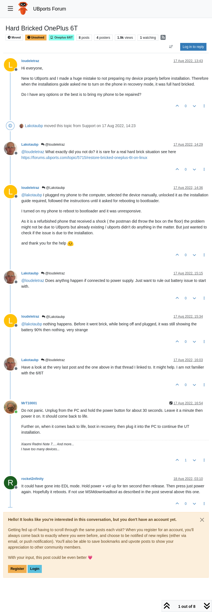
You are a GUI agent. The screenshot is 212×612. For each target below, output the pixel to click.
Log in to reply (193, 47)
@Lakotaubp (53, 188)
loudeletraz (30, 61)
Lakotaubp (34, 126)
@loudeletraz (53, 144)
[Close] (202, 519)
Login (34, 569)
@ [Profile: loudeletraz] (32, 152)
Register (17, 569)
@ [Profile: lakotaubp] (31, 195)
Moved (14, 37)
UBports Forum (49, 9)
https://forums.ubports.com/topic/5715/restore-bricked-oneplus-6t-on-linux (84, 157)
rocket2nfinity (32, 479)
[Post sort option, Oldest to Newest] (171, 47)
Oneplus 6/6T (61, 37)
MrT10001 (29, 403)
